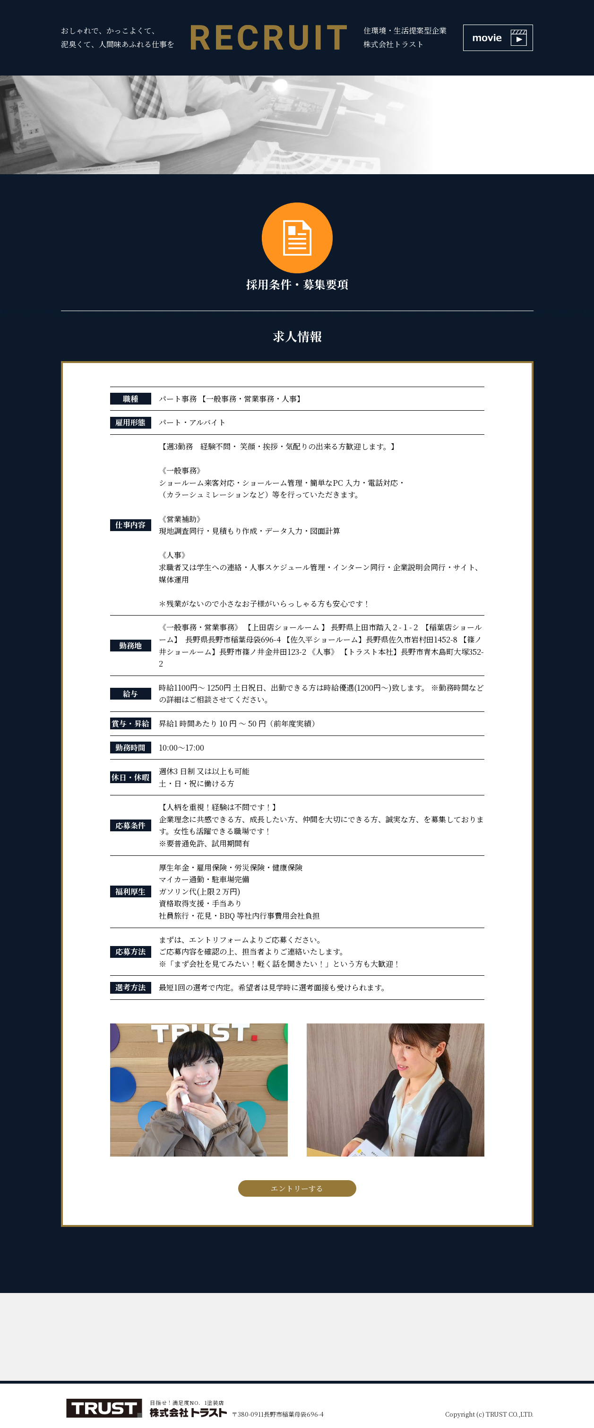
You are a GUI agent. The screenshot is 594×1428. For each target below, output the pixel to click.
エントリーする (297, 1188)
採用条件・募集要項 (297, 247)
